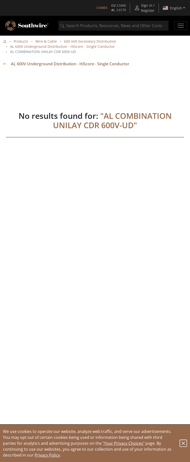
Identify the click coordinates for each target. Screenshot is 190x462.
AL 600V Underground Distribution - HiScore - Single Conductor (62, 46)
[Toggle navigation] (180, 25)
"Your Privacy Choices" (123, 443)
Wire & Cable (46, 41)
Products (21, 41)
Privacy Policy (47, 455)
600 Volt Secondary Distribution (90, 41)
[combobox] (113, 26)
